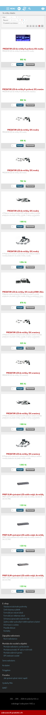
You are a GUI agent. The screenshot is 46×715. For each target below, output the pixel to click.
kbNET (4, 688)
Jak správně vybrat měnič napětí (15, 678)
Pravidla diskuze (9, 628)
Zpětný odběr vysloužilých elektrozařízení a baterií (22, 621)
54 (21, 23)
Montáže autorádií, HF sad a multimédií (18, 649)
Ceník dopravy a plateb (12, 609)
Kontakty (7, 631)
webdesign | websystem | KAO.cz (23, 703)
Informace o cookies (11, 625)
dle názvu (14, 20)
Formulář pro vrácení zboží (13, 612)
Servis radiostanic (8, 660)
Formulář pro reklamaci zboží (14, 615)
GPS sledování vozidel (11, 655)
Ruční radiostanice (10, 638)
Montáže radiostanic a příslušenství (16, 646)
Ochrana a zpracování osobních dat (16, 618)
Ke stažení (6, 665)
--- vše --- (11, 17)
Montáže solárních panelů (13, 652)
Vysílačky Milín (7, 683)
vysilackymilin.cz (32, 699)
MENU (12, 8)
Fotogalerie (6, 670)
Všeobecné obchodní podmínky (15, 606)
